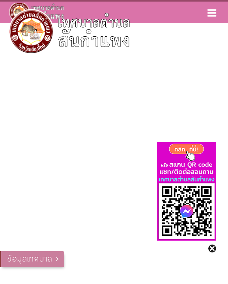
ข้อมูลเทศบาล (29, 259)
